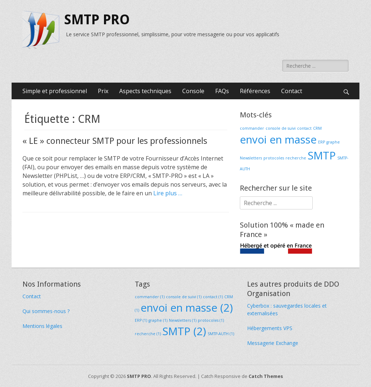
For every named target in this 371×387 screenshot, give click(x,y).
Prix (103, 91)
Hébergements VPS (269, 328)
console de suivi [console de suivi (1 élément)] (281, 128)
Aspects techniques (145, 91)
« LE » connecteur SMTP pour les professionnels (114, 141)
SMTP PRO (97, 20)
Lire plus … (167, 193)
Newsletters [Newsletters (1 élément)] (251, 158)
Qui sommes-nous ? (46, 311)
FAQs (222, 91)
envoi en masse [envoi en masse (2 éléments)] (278, 139)
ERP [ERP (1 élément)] (321, 142)
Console (193, 91)
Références (255, 91)
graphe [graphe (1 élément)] (333, 142)
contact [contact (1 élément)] (304, 128)
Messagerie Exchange (272, 343)
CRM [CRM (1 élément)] (317, 128)
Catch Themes (266, 376)
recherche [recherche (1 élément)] (295, 158)
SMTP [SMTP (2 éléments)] (322, 155)
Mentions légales (42, 325)
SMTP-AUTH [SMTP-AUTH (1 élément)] (221, 333)
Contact (291, 91)
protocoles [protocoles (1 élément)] (273, 158)
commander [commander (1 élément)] (252, 128)
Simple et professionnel (54, 91)
